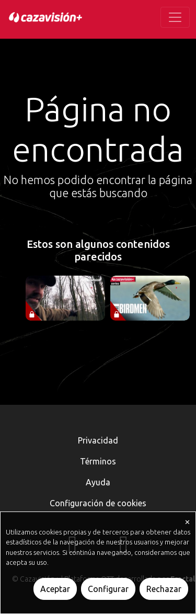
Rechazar (163, 589)
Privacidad (98, 440)
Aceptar (55, 589)
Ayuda (98, 482)
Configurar (108, 589)
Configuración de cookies (98, 503)
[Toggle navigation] (175, 17)
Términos (98, 461)
